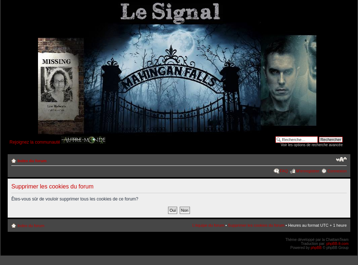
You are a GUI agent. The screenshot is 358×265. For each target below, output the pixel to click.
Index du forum (32, 161)
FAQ (284, 171)
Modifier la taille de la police (341, 159)
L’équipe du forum (208, 225)
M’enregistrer (307, 171)
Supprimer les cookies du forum (256, 225)
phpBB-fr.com (337, 244)
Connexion (337, 171)
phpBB (316, 248)
